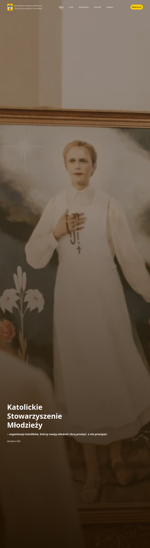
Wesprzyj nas (137, 7)
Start (61, 7)
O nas (71, 7)
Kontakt (97, 7)
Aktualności (84, 7)
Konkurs (109, 7)
